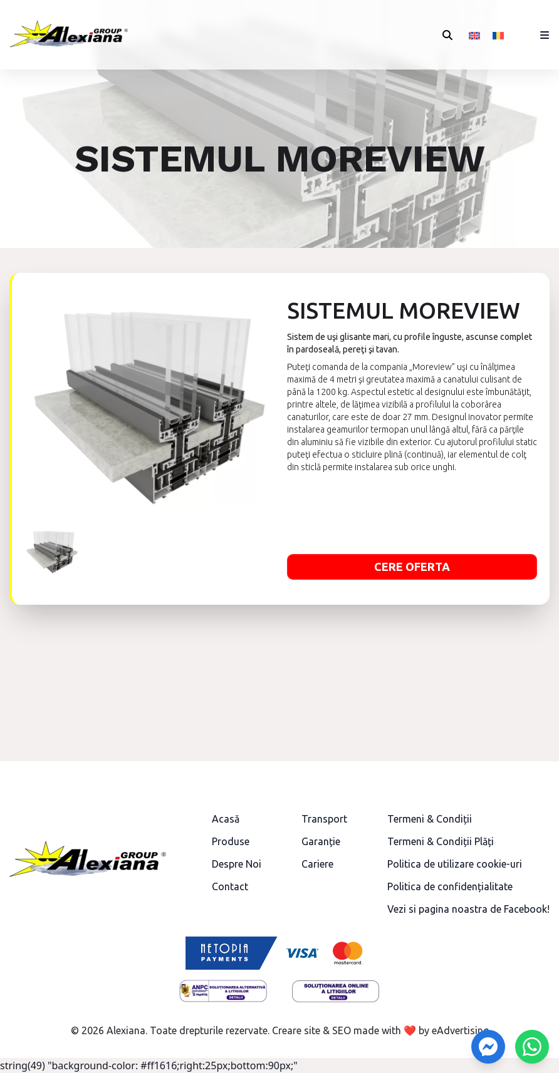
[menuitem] (474, 34)
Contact (230, 886)
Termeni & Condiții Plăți (440, 841)
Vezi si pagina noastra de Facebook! (468, 909)
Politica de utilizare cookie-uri (454, 864)
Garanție (320, 841)
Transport (324, 818)
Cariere (317, 864)
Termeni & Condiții (429, 818)
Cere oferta (412, 566)
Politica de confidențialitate (450, 886)
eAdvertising (460, 1030)
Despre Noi (236, 864)
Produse (230, 841)
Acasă (225, 818)
